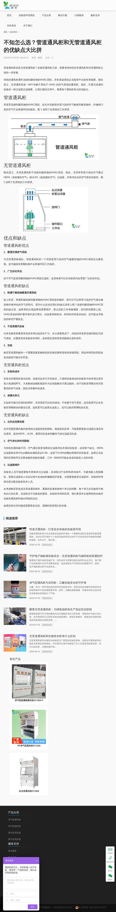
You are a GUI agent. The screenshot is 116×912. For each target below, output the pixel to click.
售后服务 (12, 851)
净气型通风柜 (14, 820)
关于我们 (27, 25)
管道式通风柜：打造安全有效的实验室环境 (55, 529)
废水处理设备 (14, 833)
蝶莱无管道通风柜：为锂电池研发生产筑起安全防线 (60, 609)
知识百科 (13, 32)
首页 (9, 15)
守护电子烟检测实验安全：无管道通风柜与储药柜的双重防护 (66, 556)
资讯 (5, 32)
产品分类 (46, 15)
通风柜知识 (47, 545)
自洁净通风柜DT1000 (29, 791)
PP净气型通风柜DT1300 (28, 745)
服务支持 (95, 15)
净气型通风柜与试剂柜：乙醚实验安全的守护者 (57, 582)
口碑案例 (79, 15)
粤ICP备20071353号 (63, 907)
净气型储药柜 (14, 826)
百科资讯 (11, 25)
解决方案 (62, 15)
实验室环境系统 (27, 15)
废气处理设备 (14, 839)
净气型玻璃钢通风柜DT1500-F (29, 700)
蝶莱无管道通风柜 (11, 5)
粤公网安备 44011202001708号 (90, 907)
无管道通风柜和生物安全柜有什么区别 (52, 636)
